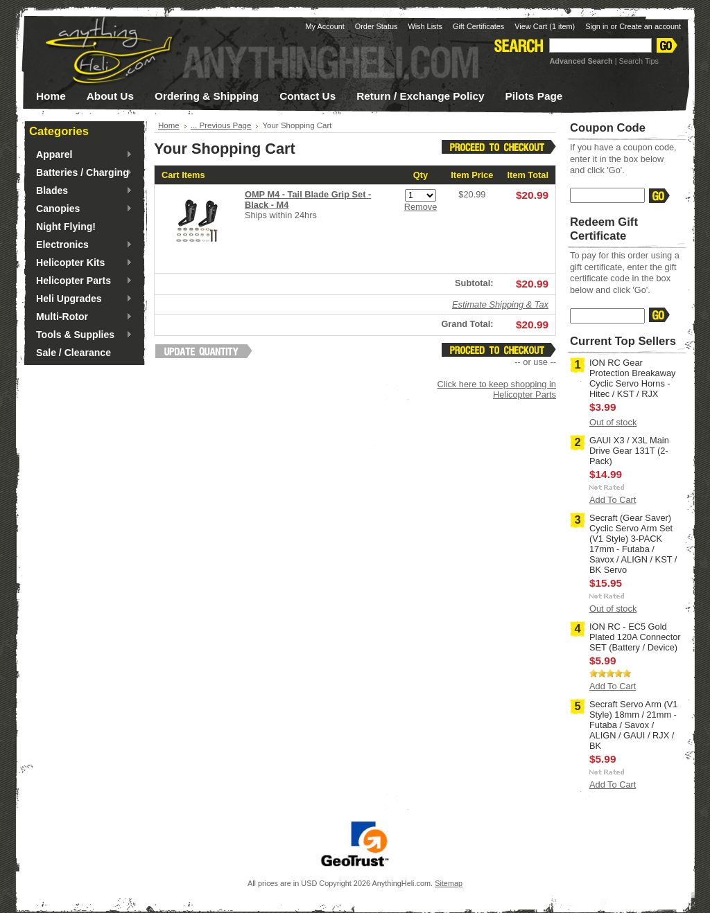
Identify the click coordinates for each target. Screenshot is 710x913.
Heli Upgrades (80, 299)
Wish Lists (425, 26)
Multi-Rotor (80, 317)
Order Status (376, 26)
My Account (325, 26)
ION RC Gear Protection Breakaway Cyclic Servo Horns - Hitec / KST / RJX (632, 378)
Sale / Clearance (73, 352)
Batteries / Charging (80, 173)
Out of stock (613, 422)
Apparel (80, 155)
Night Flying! (66, 226)
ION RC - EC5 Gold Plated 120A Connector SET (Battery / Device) (635, 637)
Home (169, 125)
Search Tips (639, 61)
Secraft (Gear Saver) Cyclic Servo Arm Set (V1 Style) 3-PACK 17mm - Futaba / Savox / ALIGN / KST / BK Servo (633, 544)
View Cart (544, 26)
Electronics (80, 245)
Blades (80, 191)
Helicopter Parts (80, 281)
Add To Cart (612, 500)
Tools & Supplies (80, 335)
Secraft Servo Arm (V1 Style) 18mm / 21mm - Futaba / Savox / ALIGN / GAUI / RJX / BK (633, 725)
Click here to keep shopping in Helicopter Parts (497, 389)
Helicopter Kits (80, 263)
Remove (421, 207)
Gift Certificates (478, 26)
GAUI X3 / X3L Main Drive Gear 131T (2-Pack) (629, 450)
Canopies (80, 209)
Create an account (650, 26)
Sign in (596, 26)
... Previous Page (221, 125)
